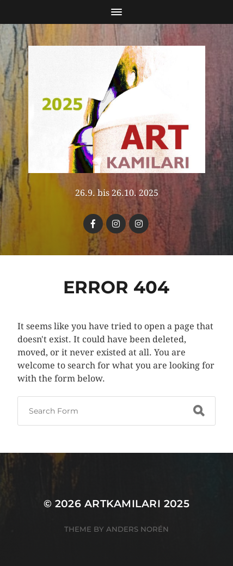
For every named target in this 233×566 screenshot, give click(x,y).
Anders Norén (137, 529)
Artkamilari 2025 (137, 503)
